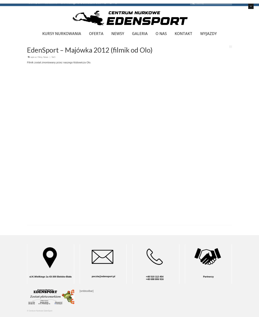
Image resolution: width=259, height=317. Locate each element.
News (45, 57)
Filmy (40, 57)
